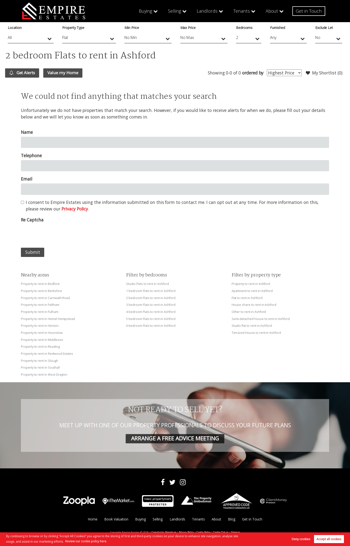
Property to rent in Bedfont (40, 284)
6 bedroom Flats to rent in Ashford (150, 325)
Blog (232, 517)
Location (15, 27)
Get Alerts (23, 73)
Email (26, 179)
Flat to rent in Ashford (247, 297)
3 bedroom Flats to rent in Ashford (150, 304)
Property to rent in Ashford (251, 284)
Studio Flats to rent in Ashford (147, 284)
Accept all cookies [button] (328, 539)
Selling (175, 11)
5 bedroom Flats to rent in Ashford (150, 318)
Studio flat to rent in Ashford (252, 325)
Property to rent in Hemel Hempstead (48, 318)
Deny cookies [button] (301, 539)
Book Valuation (116, 517)
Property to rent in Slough (39, 359)
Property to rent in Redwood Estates (47, 352)
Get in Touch (309, 11)
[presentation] (58, 234)
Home (92, 517)
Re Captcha (32, 220)
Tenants (242, 11)
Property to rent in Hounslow (42, 332)
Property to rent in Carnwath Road (45, 297)
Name (27, 132)
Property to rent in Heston (40, 325)
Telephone (31, 156)
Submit (32, 252)
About (272, 11)
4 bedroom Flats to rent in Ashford (150, 311)
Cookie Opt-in (220, 530)
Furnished (277, 27)
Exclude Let (324, 27)
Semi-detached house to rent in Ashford (261, 318)
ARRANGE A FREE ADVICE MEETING (175, 436)
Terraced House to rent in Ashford (256, 332)
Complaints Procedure (163, 530)
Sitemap (235, 530)
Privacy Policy (74, 209)
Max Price (188, 27)
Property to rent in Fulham (39, 311)
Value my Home (65, 73)
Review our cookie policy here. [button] (86, 541)
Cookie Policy (203, 530)
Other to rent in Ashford (249, 311)
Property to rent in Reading (40, 345)
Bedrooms (244, 27)
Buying (146, 11)
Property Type (73, 27)
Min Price (131, 27)
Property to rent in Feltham (40, 304)
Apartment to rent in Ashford (252, 291)
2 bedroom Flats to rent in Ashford (150, 297)
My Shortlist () (323, 73)
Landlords (208, 11)
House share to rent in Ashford (254, 304)
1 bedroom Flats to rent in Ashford (150, 291)
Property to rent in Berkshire (41, 291)
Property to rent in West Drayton (44, 373)
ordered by (252, 73)
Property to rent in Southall (40, 366)
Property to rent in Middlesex (42, 339)
